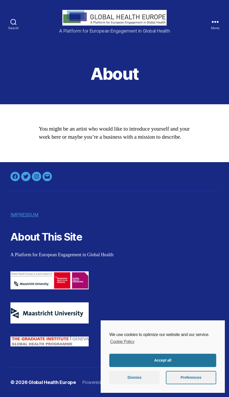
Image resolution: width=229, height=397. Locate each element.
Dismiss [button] (134, 377)
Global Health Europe (52, 382)
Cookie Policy (122, 341)
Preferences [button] (191, 377)
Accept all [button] (162, 360)
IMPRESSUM (24, 214)
